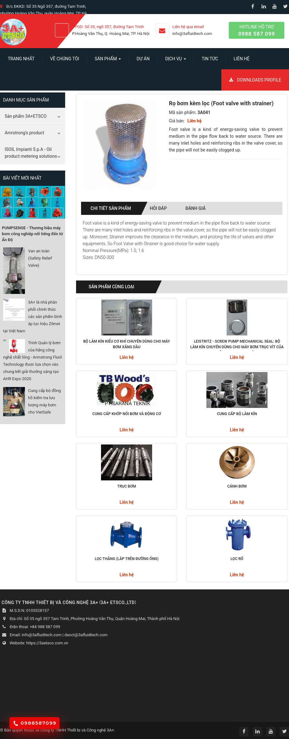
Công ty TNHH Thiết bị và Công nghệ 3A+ (77, 730)
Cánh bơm (237, 486)
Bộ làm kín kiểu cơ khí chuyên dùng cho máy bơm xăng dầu (126, 344)
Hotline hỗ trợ (256, 30)
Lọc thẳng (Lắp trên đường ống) (127, 559)
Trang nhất (21, 58)
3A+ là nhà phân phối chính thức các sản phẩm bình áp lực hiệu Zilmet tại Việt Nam (32, 316)
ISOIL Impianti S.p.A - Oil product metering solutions (31, 153)
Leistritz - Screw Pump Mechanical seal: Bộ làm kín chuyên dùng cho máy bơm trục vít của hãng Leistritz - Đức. (236, 345)
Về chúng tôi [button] (64, 58)
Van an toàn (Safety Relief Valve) (40, 258)
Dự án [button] (143, 58)
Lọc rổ (237, 559)
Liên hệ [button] (241, 58)
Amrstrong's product (24, 132)
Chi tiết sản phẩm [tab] (110, 208)
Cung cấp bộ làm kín (237, 414)
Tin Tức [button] (210, 58)
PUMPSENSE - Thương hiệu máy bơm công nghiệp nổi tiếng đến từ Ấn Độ (32, 234)
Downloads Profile (255, 79)
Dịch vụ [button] (175, 60)
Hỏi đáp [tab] (158, 208)
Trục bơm (126, 486)
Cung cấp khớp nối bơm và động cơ (126, 414)
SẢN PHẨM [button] (108, 60)
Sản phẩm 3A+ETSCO (25, 116)
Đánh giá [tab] (195, 208)
